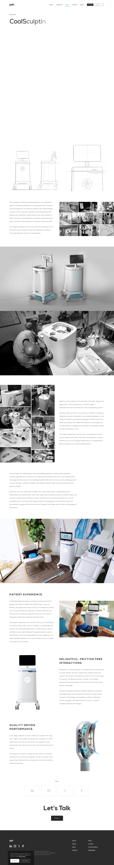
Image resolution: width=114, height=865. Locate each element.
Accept (14, 860)
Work (74, 847)
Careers (74, 850)
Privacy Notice (93, 847)
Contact (57, 818)
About (74, 843)
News (90, 840)
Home (74, 840)
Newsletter (91, 850)
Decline (25, 860)
